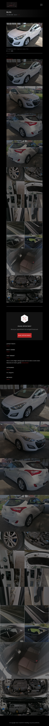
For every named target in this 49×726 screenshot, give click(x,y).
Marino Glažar (22, 49)
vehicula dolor (25, 362)
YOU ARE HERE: (9, 14)
